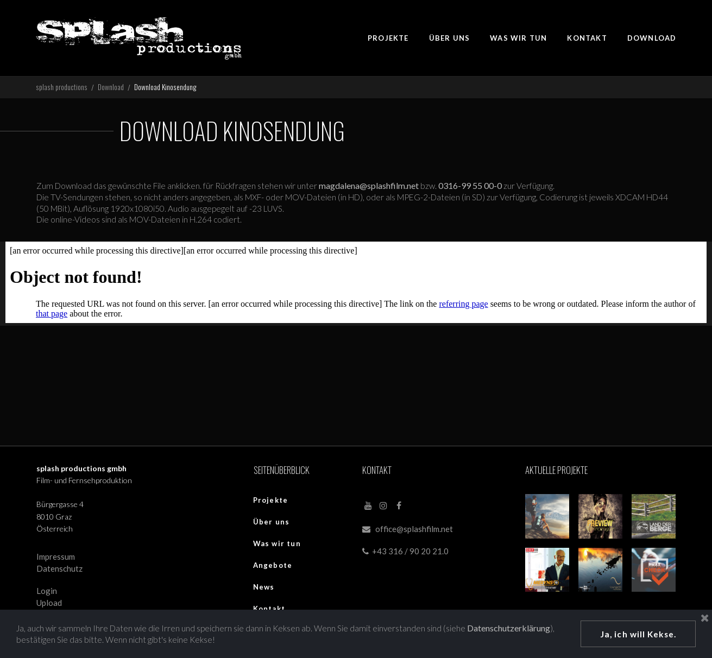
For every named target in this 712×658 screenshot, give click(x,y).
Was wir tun (277, 546)
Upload (49, 606)
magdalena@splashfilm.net (376, 188)
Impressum (55, 560)
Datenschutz (59, 572)
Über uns (271, 524)
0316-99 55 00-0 (478, 188)
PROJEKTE (388, 38)
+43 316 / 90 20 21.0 (405, 554)
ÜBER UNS (449, 38)
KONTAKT (587, 38)
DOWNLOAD (652, 38)
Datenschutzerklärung (57, 639)
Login (46, 594)
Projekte (270, 502)
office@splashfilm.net (414, 531)
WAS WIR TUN (518, 38)
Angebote (273, 568)
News (264, 589)
